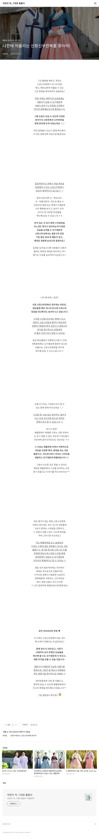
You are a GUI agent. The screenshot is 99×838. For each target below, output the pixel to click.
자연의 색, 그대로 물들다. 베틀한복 (20, 798)
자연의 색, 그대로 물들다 (14, 3)
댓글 (4, 783)
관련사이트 (7, 824)
